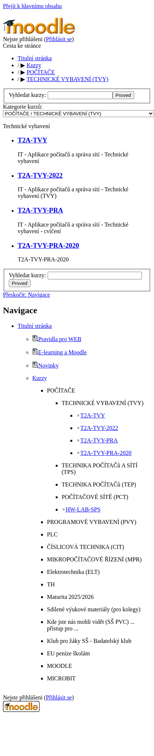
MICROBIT (61, 678)
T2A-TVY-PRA (40, 210)
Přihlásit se (59, 39)
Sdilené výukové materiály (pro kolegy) (93, 609)
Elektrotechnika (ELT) (73, 572)
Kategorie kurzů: (23, 107)
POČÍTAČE (40, 72)
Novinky (45, 365)
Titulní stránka (35, 58)
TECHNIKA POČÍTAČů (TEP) (99, 484)
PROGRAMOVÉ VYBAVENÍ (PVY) (91, 522)
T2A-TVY (32, 140)
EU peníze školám (68, 653)
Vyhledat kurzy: (28, 95)
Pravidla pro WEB (56, 339)
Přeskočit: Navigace (26, 295)
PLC (52, 534)
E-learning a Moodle (59, 352)
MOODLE (59, 666)
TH (51, 584)
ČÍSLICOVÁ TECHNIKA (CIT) (85, 547)
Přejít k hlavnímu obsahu (32, 6)
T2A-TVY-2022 (40, 175)
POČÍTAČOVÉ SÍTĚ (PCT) (95, 497)
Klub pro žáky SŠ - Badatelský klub (89, 641)
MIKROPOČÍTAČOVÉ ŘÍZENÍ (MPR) (94, 559)
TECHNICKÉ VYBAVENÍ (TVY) (67, 79)
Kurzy (33, 65)
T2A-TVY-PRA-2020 (48, 245)
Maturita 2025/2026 (70, 597)
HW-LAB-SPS (81, 509)
